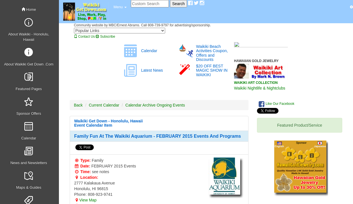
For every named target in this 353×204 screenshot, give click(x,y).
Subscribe (105, 37)
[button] (120, 7)
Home (29, 9)
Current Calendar (104, 105)
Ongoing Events (171, 105)
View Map (85, 200)
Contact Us (84, 37)
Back (78, 105)
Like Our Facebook (276, 104)
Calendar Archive (141, 105)
